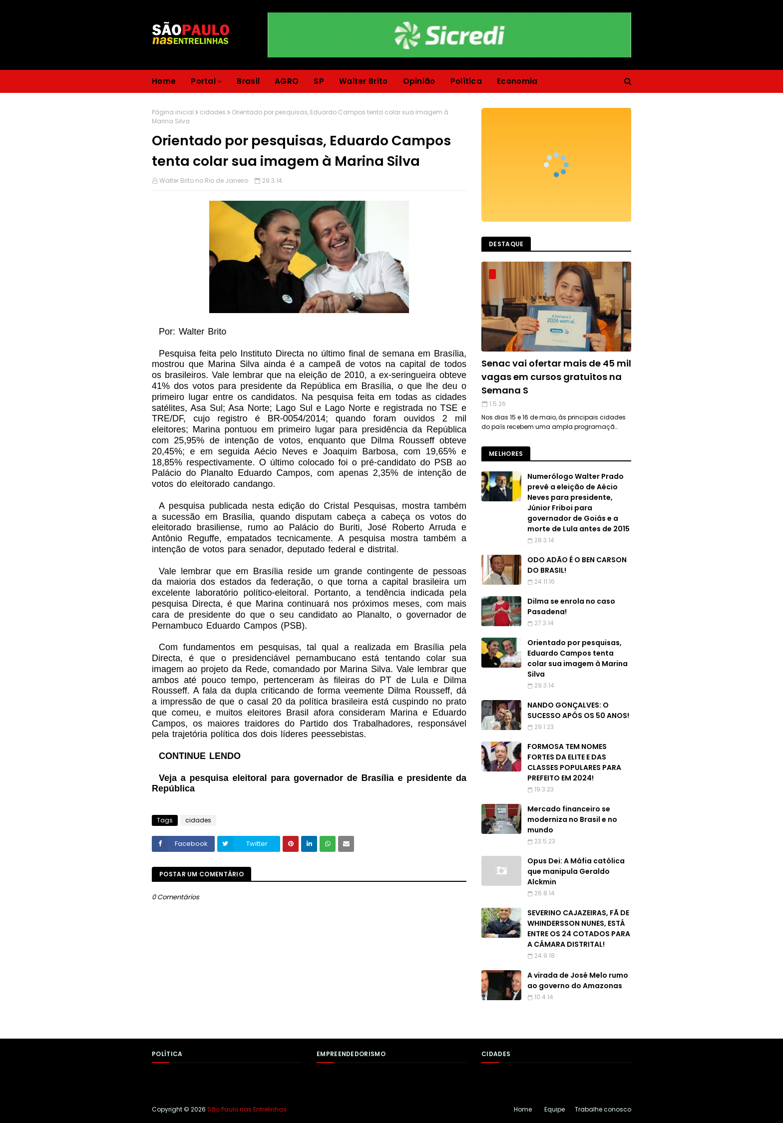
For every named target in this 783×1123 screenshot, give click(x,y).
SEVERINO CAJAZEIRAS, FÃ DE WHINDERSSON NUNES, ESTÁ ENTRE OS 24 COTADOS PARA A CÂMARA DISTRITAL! (578, 928)
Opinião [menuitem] (419, 81)
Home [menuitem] (164, 81)
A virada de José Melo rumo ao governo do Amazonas (577, 980)
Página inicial (173, 112)
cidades (213, 112)
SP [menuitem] (319, 81)
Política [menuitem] (466, 81)
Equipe (554, 1109)
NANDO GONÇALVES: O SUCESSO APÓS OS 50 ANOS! (578, 710)
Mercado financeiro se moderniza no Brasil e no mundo (572, 819)
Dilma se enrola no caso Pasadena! (571, 606)
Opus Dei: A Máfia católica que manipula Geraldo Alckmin (576, 871)
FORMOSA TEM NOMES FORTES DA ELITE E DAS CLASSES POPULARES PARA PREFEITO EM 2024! (574, 762)
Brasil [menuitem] (248, 81)
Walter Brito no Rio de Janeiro (203, 180)
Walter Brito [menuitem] (363, 81)
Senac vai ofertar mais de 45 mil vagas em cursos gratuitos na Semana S (556, 376)
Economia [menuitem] (517, 81)
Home (523, 1109)
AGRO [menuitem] (287, 81)
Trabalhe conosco (603, 1109)
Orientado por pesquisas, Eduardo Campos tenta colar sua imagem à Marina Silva (577, 658)
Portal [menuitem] (203, 81)
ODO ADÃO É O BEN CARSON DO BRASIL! (577, 565)
